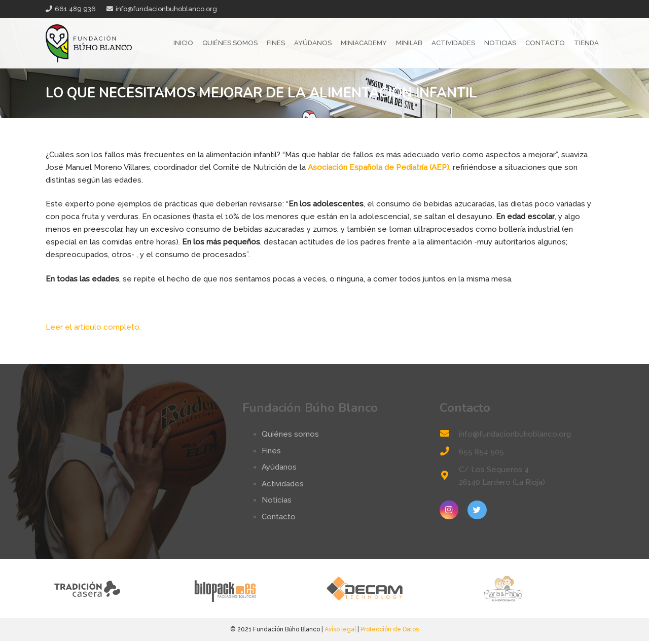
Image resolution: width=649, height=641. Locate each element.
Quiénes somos (290, 434)
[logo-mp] (533, 588)
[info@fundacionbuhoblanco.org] (449, 434)
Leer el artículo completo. (93, 327)
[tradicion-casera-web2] (115, 588)
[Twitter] (477, 510)
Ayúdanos (279, 467)
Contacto (279, 516)
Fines (271, 450)
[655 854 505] (449, 452)
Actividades (283, 483)
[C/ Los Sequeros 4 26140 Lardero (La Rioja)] (449, 476)
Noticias (277, 500)
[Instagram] (449, 510)
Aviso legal (340, 629)
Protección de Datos (389, 629)
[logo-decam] (394, 588)
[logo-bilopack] (254, 588)
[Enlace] (89, 43)
